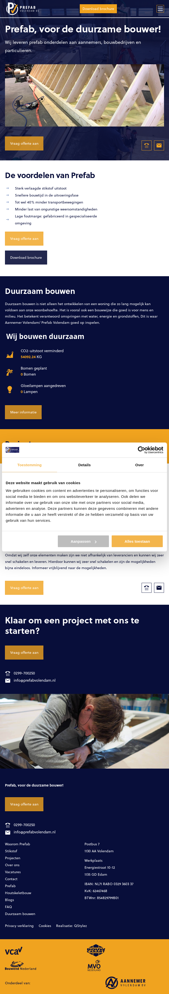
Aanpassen (83, 541)
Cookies (45, 925)
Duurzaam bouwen (20, 913)
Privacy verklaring (19, 925)
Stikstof (11, 851)
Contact (11, 878)
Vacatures (13, 871)
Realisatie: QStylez (71, 925)
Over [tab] (139, 465)
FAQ (8, 906)
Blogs (9, 899)
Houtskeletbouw (18, 892)
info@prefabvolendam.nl (30, 680)
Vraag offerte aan (24, 143)
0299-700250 (20, 673)
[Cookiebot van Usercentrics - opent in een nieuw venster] (141, 450)
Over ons (12, 864)
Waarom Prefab (17, 844)
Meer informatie (23, 412)
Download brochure (98, 8)
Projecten (12, 858)
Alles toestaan (137, 541)
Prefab (10, 885)
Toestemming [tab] (29, 465)
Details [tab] (84, 465)
